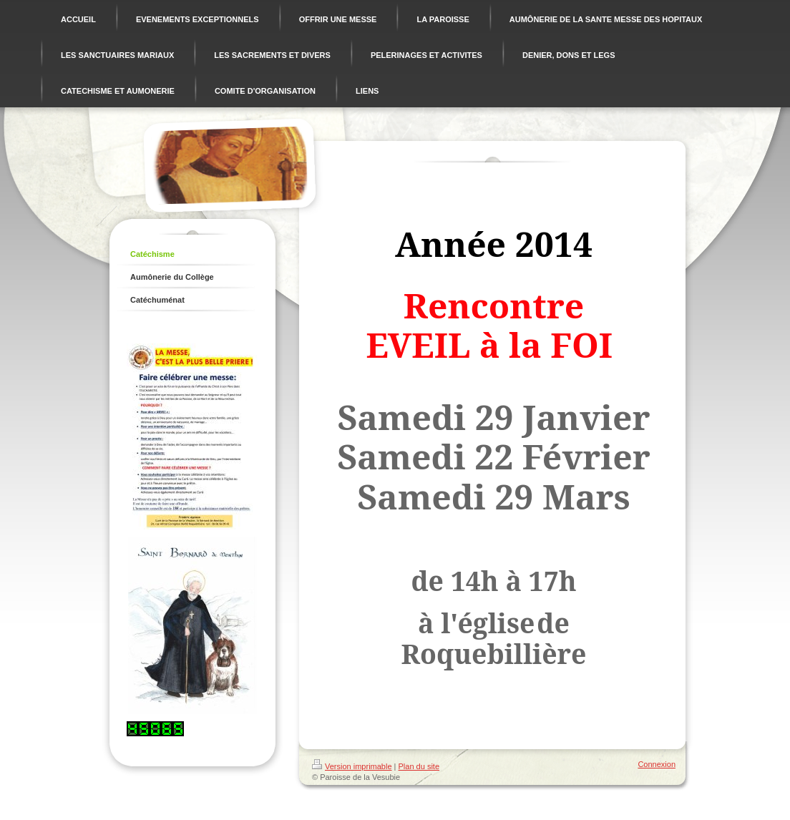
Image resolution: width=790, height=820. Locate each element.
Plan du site (419, 766)
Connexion (657, 764)
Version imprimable (352, 766)
